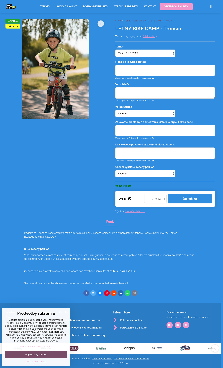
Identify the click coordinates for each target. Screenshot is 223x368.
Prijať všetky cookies (36, 354)
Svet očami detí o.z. (135, 211)
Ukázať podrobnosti (36, 361)
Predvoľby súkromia (102, 358)
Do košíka (190, 199)
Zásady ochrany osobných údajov (131, 358)
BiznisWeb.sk (121, 363)
